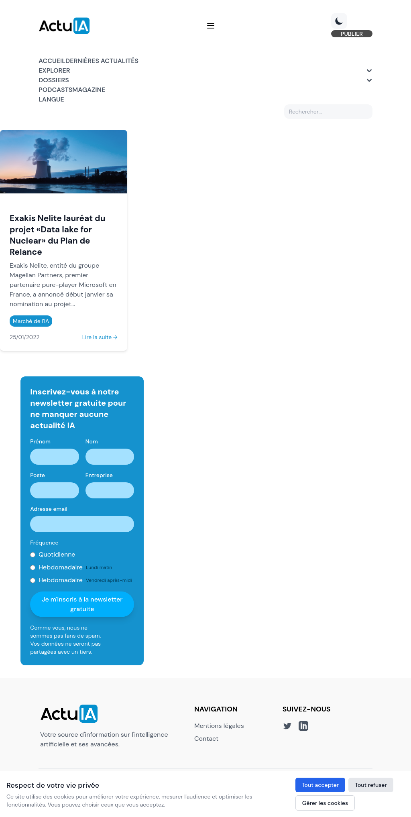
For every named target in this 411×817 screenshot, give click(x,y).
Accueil (52, 61)
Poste (37, 475)
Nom (91, 441)
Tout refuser (371, 785)
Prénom (40, 441)
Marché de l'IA (31, 321)
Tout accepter (320, 785)
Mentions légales (219, 725)
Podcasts (55, 89)
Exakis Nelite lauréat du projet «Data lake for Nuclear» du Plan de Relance (57, 235)
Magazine (88, 89)
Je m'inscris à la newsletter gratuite (82, 604)
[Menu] (211, 26)
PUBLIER (352, 33)
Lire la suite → (100, 337)
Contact (206, 738)
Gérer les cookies (325, 803)
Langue (51, 99)
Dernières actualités (101, 61)
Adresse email (48, 508)
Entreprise (99, 475)
